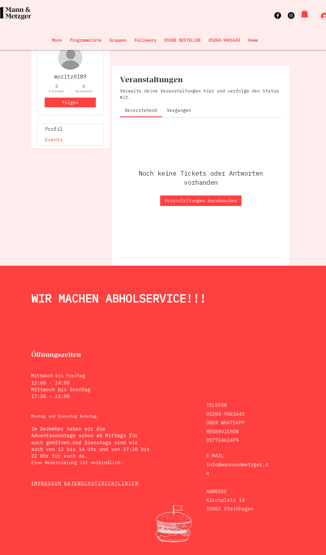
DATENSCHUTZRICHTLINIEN (101, 483)
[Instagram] (291, 15)
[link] (141, 110)
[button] (304, 13)
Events (54, 140)
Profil (54, 129)
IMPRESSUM (46, 483)
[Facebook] (277, 15)
